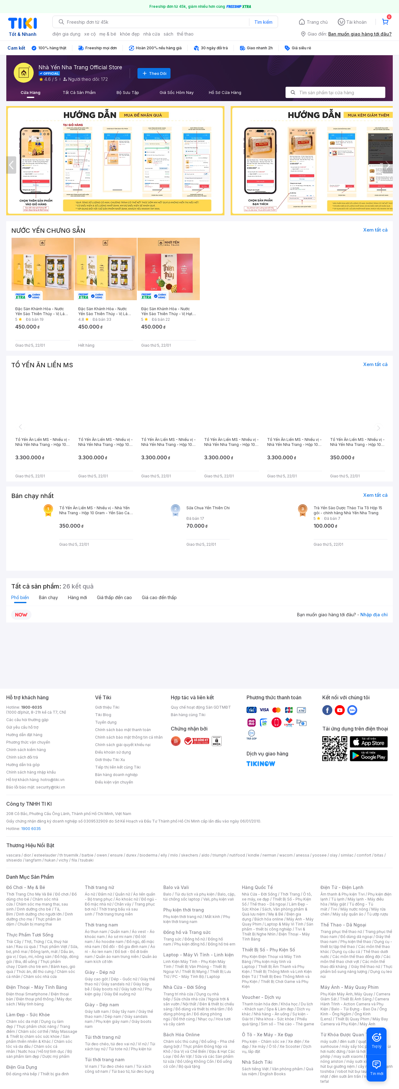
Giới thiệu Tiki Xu (110, 759)
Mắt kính (212, 916)
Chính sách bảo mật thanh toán (123, 729)
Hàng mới (77, 597)
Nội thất (189, 1004)
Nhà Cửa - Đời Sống (184, 987)
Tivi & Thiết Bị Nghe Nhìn (273, 931)
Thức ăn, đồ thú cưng (35, 971)
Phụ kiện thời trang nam (196, 919)
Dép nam (113, 1016)
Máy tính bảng (31, 1004)
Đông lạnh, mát (44, 951)
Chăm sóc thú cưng (180, 1041)
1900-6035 (31, 707)
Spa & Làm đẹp (280, 1009)
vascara (13, 855)
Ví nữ (142, 1044)
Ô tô (272, 1046)
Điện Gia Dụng (21, 1067)
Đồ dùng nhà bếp (21, 1074)
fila (74, 860)
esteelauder (45, 855)
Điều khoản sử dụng (113, 752)
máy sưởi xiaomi (361, 1061)
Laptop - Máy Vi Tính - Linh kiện (198, 954)
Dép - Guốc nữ (124, 979)
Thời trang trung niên (114, 914)
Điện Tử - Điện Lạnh (341, 887)
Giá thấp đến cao (114, 597)
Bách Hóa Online (181, 1034)
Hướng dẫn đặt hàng (24, 734)
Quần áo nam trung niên (117, 956)
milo (174, 855)
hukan (50, 860)
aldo (205, 855)
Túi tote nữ (118, 1049)
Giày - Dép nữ (100, 972)
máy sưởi (328, 1041)
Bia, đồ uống (26, 961)
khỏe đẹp (130, 34)
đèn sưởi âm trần (346, 1076)
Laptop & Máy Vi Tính (284, 924)
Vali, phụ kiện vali (218, 899)
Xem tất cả (375, 230)
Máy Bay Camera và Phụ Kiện (354, 1021)
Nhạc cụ (205, 1019)
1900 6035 (31, 828)
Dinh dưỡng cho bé (34, 909)
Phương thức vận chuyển (28, 742)
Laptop (213, 976)
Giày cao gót (96, 979)
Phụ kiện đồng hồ (189, 944)
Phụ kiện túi (141, 1049)
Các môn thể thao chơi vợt (355, 959)
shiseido (14, 860)
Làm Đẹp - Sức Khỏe (28, 1014)
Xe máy (259, 1046)
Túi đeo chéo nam (116, 1066)
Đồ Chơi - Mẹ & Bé (25, 887)
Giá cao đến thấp (159, 597)
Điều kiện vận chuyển (114, 782)
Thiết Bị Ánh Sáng (356, 999)
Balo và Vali (176, 887)
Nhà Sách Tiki (257, 1062)
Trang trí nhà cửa (178, 994)
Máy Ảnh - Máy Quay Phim (349, 987)
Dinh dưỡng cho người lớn (39, 914)
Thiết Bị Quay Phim (352, 1019)
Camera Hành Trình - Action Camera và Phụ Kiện (354, 1004)
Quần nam (119, 931)
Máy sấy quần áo (348, 914)
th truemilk (69, 855)
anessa (302, 855)
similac (347, 855)
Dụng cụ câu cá (346, 951)
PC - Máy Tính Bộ (188, 976)
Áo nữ (90, 894)
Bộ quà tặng (189, 1066)
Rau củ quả (26, 946)
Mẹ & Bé (275, 914)
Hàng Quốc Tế (257, 887)
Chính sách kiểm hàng (26, 749)
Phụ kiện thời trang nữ (182, 916)
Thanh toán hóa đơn (260, 1004)
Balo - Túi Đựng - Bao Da (353, 1009)
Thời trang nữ (99, 887)
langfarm (33, 860)
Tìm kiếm (263, 22)
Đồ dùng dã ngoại (356, 936)
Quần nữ (122, 894)
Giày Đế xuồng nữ (120, 994)
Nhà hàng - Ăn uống (271, 1014)
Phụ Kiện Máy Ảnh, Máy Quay (346, 994)
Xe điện (294, 1041)
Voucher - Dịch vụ (261, 997)
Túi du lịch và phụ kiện (194, 894)
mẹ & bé (107, 34)
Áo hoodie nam (109, 941)
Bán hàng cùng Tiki (188, 714)
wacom (286, 855)
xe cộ (90, 34)
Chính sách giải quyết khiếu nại (123, 744)
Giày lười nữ (131, 989)
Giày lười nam (97, 1011)
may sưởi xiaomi (348, 1056)
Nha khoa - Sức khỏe (275, 1019)
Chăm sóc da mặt (22, 1021)
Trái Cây (13, 941)
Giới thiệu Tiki (107, 707)
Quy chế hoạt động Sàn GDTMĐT (201, 707)
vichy (63, 860)
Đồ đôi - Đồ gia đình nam (125, 946)
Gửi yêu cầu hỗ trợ (22, 727)
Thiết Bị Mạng (194, 971)
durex (131, 855)
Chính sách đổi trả (22, 757)
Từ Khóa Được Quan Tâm (347, 1034)
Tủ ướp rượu (377, 914)
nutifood (237, 855)
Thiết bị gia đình (54, 1074)
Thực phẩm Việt (53, 946)
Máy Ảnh (367, 1024)
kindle (253, 855)
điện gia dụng (66, 34)
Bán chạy (48, 597)
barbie (88, 855)
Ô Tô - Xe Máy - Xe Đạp (267, 1034)
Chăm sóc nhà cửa (40, 976)
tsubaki (87, 860)
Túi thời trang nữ (103, 1037)
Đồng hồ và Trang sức (187, 932)
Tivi (333, 909)
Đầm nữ (105, 894)
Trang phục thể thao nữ (341, 931)
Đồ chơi (62, 894)
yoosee (319, 855)
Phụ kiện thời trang (183, 909)
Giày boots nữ (105, 989)
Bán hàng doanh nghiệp (116, 774)
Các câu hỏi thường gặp (27, 719)
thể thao (185, 34)
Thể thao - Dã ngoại (268, 904)
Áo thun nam (96, 931)
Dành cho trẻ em (33, 966)
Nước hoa (26, 1051)
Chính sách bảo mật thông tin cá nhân (129, 737)
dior (27, 855)
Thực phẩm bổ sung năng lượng (356, 969)
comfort (364, 855)
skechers (189, 855)
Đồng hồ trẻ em (221, 944)
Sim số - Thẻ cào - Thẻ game (287, 1024)
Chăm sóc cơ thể (33, 1031)
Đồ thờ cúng (184, 1019)
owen (102, 855)
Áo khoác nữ (127, 899)
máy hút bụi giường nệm (353, 1064)
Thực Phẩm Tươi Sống (29, 934)
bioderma (148, 855)
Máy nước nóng (354, 909)
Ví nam (91, 1066)
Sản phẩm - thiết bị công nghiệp (277, 926)
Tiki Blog (103, 714)
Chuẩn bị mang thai (34, 924)
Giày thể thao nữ (365, 966)
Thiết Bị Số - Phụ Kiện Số (268, 949)
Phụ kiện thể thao (355, 941)
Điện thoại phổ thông (35, 999)
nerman (269, 855)
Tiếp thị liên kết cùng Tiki (118, 767)
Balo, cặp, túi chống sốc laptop (199, 896)
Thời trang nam (101, 924)
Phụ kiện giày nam (112, 1021)
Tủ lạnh (337, 899)
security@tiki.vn (50, 787)
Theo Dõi (154, 73)
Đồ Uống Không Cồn (195, 1061)
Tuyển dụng (106, 722)
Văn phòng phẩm (287, 1069)
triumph (219, 855)
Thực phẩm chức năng (36, 1026)
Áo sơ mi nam (120, 936)
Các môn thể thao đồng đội (356, 956)
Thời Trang (290, 894)
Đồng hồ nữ (195, 939)
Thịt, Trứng (34, 941)
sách (168, 34)
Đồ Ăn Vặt (183, 1056)
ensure (116, 855)
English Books (273, 1074)
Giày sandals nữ (115, 984)
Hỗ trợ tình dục (51, 1051)
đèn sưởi (347, 1041)
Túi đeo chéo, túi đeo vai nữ (110, 1044)
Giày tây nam (123, 1011)
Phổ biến (20, 597)
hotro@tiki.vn (53, 779)
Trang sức (172, 939)
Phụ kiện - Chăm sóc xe (263, 1041)
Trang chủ (317, 22)
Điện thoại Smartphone (27, 994)
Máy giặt (338, 904)
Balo (167, 894)
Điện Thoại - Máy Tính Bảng (36, 987)
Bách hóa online (268, 919)
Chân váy (122, 904)
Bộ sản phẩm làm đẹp (39, 1054)
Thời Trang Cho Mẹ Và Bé (29, 894)
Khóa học (289, 1004)
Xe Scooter (290, 1046)
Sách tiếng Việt (255, 1069)
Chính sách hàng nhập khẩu (31, 772)
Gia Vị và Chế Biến (190, 1051)
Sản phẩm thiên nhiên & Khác (38, 1039)
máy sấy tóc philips (359, 1046)
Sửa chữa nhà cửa (189, 999)
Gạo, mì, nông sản (35, 956)
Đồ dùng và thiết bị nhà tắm (199, 1009)
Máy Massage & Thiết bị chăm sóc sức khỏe (41, 1034)
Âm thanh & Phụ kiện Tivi (342, 894)
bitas (378, 855)
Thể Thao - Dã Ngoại (343, 924)
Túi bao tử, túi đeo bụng (132, 1071)
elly (164, 855)
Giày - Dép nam (102, 1004)
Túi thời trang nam (104, 1059)
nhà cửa (151, 34)
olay (334, 855)
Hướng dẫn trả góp (23, 764)
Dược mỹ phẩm (56, 1056)
